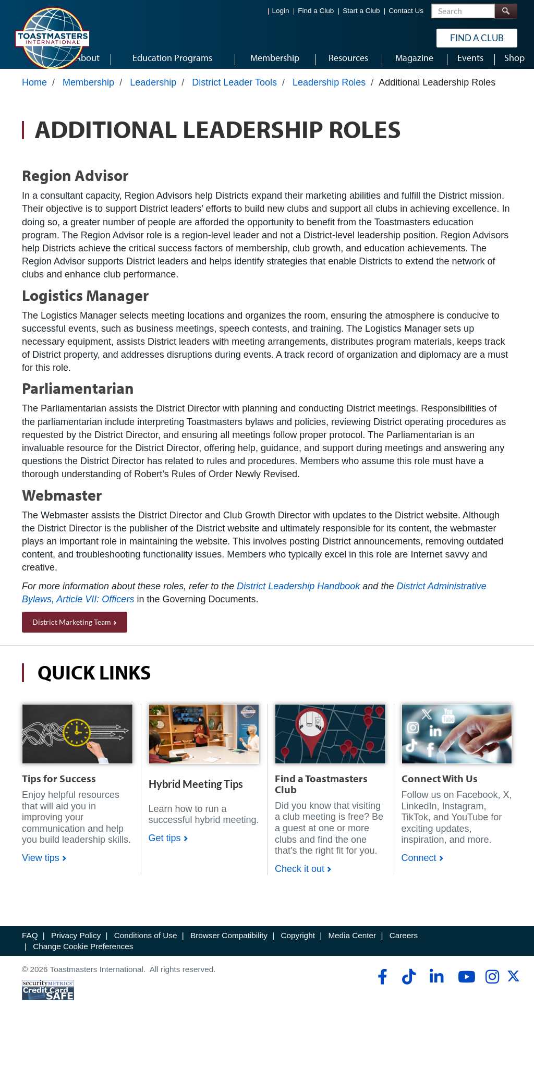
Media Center (352, 945)
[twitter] (513, 989)
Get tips (165, 847)
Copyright (297, 945)
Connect (419, 868)
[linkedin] (436, 987)
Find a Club (316, 11)
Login (280, 11)
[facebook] (381, 987)
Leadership (153, 92)
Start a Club (361, 11)
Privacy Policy (76, 945)
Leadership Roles (329, 92)
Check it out (299, 878)
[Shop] (77, 743)
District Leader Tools (234, 92)
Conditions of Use (145, 945)
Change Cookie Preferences (83, 956)
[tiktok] (408, 987)
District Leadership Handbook (298, 595)
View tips (40, 868)
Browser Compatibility (229, 945)
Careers (404, 945)
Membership (88, 92)
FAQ (30, 945)
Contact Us (406, 11)
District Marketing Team (71, 631)
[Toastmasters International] (51, 37)
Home (34, 92)
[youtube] (464, 987)
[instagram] (492, 987)
